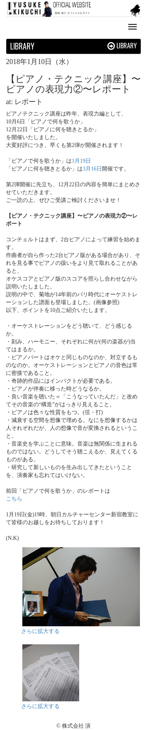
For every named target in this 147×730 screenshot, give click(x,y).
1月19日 (81, 161)
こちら (14, 499)
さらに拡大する (40, 631)
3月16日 (92, 169)
